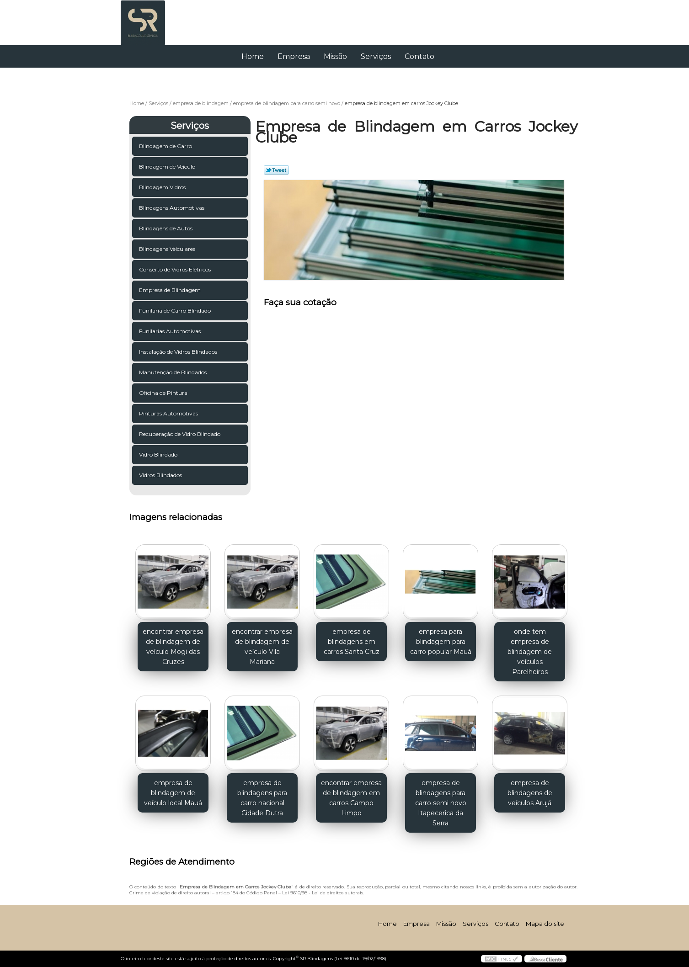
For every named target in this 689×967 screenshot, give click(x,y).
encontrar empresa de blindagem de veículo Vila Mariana (262, 646)
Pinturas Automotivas (168, 413)
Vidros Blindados (160, 475)
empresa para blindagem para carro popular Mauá (440, 641)
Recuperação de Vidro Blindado (179, 433)
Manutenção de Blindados (173, 372)
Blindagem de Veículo (167, 166)
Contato (419, 56)
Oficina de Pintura (163, 392)
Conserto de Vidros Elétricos (175, 269)
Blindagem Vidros (162, 187)
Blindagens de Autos (165, 228)
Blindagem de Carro (165, 146)
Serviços (376, 56)
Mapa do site (545, 923)
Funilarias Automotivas (170, 331)
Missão (335, 56)
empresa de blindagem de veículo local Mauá (173, 793)
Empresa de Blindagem (170, 290)
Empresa (294, 56)
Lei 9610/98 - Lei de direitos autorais (322, 893)
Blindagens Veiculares (167, 248)
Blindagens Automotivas (171, 207)
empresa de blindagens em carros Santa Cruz (351, 641)
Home (252, 56)
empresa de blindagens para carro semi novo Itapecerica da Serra (440, 803)
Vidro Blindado (158, 454)
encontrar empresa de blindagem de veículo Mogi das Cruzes (173, 646)
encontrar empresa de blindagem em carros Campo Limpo (351, 798)
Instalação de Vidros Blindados (178, 351)
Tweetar (276, 170)
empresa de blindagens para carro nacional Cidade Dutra (262, 798)
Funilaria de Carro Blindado (175, 310)
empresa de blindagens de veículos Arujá (529, 793)
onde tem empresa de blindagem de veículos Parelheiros (529, 651)
